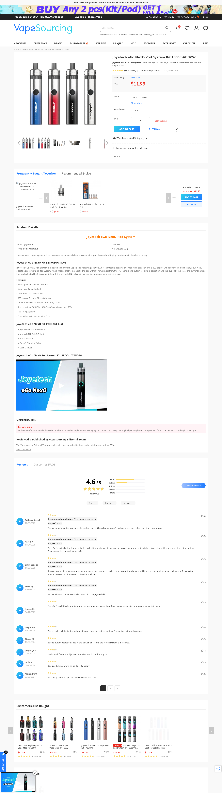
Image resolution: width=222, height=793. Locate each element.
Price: (116, 84)
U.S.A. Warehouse (188, 17)
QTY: (116, 118)
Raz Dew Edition (135, 34)
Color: (117, 96)
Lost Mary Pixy (106, 34)
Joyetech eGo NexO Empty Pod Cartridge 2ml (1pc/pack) (62, 207)
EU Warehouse (153, 16)
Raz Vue (162, 34)
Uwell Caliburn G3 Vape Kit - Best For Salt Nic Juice (158, 746)
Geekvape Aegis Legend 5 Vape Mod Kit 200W (30, 746)
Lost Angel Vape (151, 34)
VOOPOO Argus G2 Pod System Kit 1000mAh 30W (127, 748)
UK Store (169, 16)
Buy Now (154, 129)
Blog (205, 16)
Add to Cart (126, 129)
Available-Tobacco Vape (88, 16)
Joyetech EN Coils (42, 316)
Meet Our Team (23, 449)
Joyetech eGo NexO (102, 236)
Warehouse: (119, 109)
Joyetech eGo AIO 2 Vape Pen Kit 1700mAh (95, 746)
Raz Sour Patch (120, 34)
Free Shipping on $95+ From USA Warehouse (38, 16)
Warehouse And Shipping (130, 138)
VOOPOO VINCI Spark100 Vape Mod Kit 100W (61, 746)
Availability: (119, 77)
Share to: (116, 156)
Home (16, 49)
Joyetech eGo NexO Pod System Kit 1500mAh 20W (45, 49)
